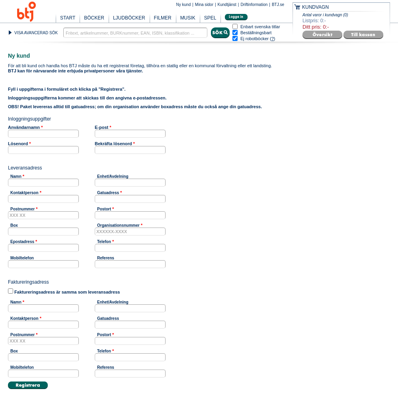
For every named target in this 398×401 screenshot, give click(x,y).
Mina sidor (204, 4)
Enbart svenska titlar (260, 27)
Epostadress (22, 241)
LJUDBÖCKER (129, 18)
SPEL (210, 18)
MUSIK (187, 18)
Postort (104, 209)
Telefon (104, 241)
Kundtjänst (227, 4)
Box (14, 225)
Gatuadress (108, 193)
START (67, 18)
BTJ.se (278, 4)
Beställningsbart (255, 33)
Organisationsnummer (118, 225)
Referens (105, 258)
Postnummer (22, 209)
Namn (15, 176)
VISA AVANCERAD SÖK (36, 33)
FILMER (163, 18)
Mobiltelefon (22, 258)
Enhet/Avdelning (113, 176)
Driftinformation (253, 4)
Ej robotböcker (254, 38)
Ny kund (183, 4)
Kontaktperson (24, 193)
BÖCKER (94, 18)
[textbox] (135, 32)
